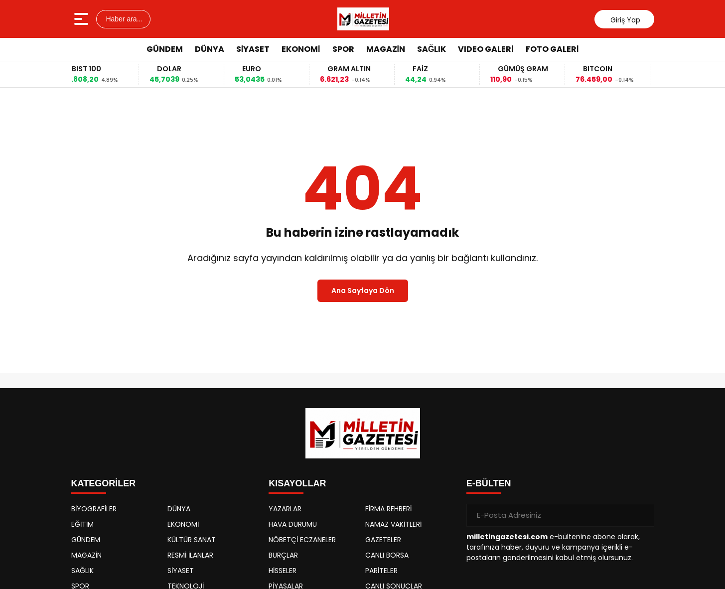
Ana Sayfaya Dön (362, 290)
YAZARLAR (285, 509)
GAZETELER (383, 540)
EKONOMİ (301, 49)
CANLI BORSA (387, 555)
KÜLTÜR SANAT (191, 540)
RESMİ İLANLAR (190, 555)
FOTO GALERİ (552, 49)
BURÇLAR (283, 555)
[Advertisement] (692, 211)
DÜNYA (209, 49)
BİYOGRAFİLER (94, 509)
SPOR (343, 49)
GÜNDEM (164, 49)
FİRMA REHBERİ (388, 509)
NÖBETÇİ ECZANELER (302, 540)
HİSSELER (282, 571)
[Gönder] (642, 515)
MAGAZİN (385, 49)
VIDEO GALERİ (485, 49)
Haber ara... (123, 19)
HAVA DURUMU (293, 524)
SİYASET (253, 49)
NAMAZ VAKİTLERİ (393, 524)
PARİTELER (381, 571)
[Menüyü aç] (82, 19)
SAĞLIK (431, 49)
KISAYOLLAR (297, 483)
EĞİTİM (82, 524)
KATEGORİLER (103, 483)
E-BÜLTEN (488, 483)
